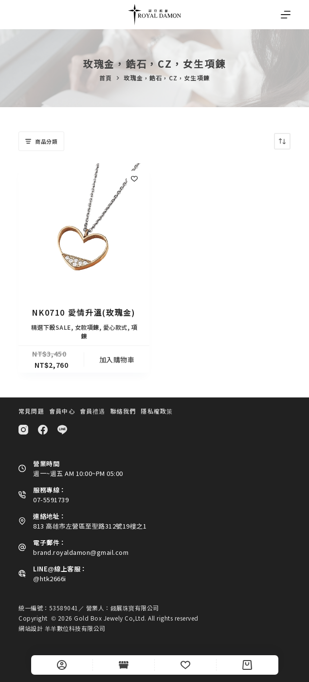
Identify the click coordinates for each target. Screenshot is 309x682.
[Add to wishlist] (134, 178)
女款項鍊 (87, 327)
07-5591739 (51, 499)
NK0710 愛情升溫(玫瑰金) (84, 312)
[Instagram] (23, 430)
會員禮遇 (93, 411)
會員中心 (62, 411)
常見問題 (31, 411)
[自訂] (62, 665)
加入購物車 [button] (117, 359)
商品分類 (41, 141)
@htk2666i (49, 578)
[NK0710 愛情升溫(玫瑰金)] (83, 228)
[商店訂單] (282, 141)
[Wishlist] (185, 665)
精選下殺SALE (51, 327)
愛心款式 (115, 327)
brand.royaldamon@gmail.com (80, 552)
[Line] (62, 430)
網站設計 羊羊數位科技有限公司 (62, 628)
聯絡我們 (123, 411)
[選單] (286, 14)
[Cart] (247, 665)
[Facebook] (43, 430)
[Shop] (123, 665)
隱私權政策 (157, 411)
